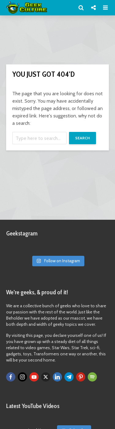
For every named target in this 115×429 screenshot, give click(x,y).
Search (82, 138)
